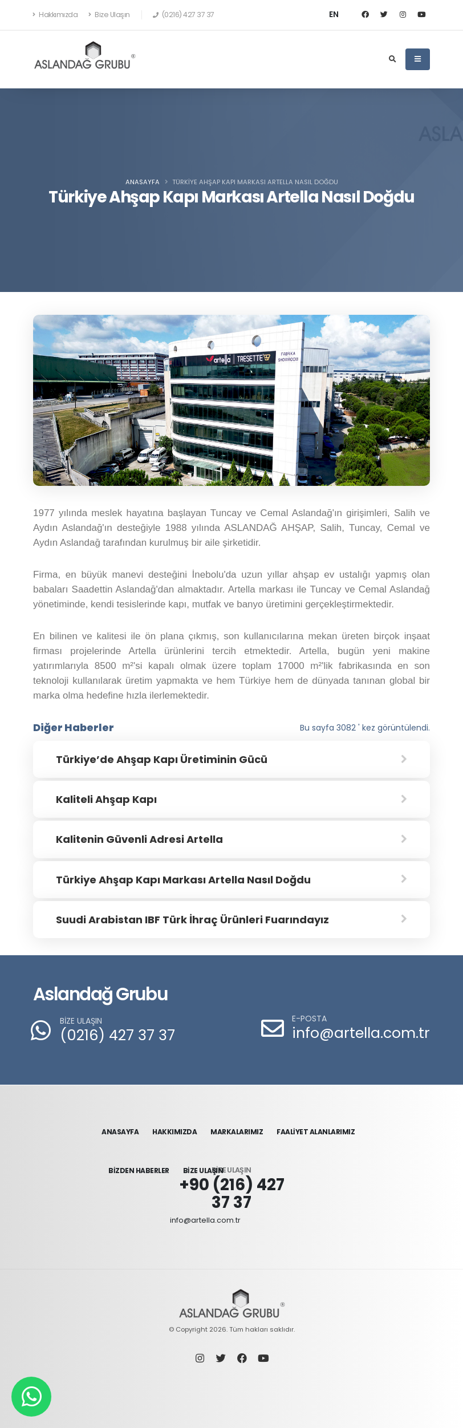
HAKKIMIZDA (174, 1132)
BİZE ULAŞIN (81, 1021)
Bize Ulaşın (109, 14)
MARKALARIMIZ (236, 1132)
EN (334, 14)
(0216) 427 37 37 (117, 1035)
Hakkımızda (55, 14)
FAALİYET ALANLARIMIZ (316, 1132)
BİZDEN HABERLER (138, 1170)
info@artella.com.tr (361, 1033)
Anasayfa (142, 181)
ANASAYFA (120, 1132)
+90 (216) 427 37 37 (232, 1194)
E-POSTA (309, 1019)
